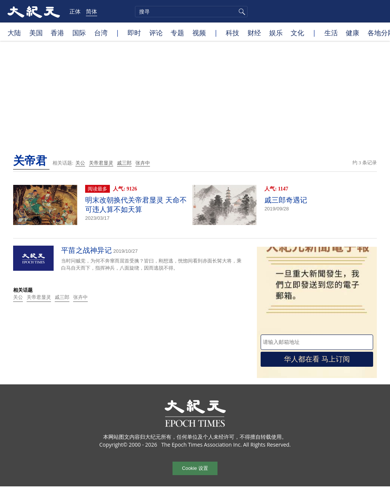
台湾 (101, 32)
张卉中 (142, 163)
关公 (80, 163)
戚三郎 (124, 163)
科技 (232, 32)
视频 (199, 32)
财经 (254, 32)
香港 (57, 32)
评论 (156, 32)
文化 (297, 32)
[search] (191, 11)
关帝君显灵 (101, 163)
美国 (36, 32)
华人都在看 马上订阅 (317, 359)
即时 (134, 32)
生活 (331, 32)
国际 (79, 32)
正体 (75, 11)
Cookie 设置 (195, 468)
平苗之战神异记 (86, 250)
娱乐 (276, 32)
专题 (177, 32)
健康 (352, 32)
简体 (91, 11)
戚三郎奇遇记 (285, 200)
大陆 (14, 32)
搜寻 (240, 11)
